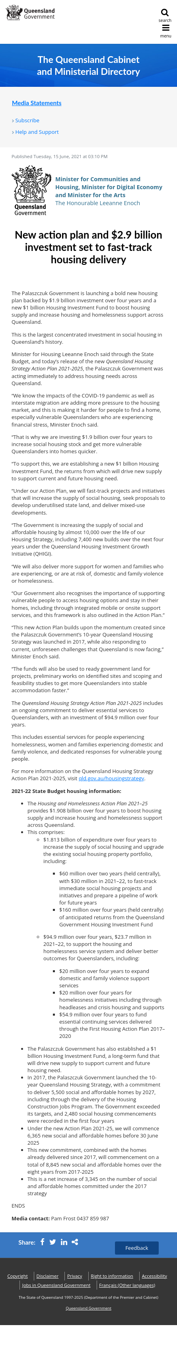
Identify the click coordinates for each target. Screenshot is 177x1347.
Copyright (17, 1276)
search (165, 15)
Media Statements (37, 102)
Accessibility (154, 1276)
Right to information (112, 1276)
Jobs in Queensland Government (56, 1285)
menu (165, 31)
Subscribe (27, 120)
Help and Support (36, 131)
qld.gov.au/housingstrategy (111, 778)
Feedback (136, 1247)
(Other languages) (127, 1285)
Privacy (74, 1276)
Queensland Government (88, 1308)
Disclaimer (48, 1276)
